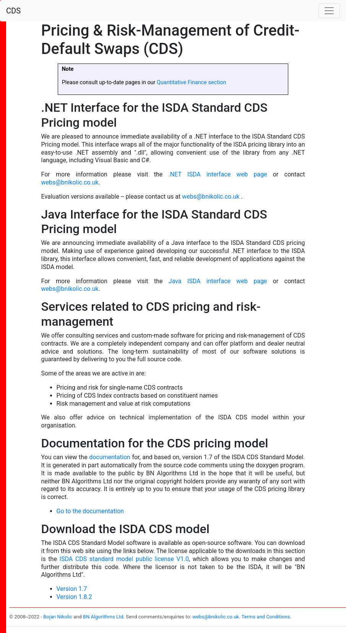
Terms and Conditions (266, 617)
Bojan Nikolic (57, 617)
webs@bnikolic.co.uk (70, 182)
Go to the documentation (90, 511)
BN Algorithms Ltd (103, 617)
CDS (13, 10)
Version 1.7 (72, 588)
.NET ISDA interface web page (218, 174)
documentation (109, 457)
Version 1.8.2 (74, 596)
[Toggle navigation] (329, 10)
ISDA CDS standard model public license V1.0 (124, 559)
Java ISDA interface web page (218, 281)
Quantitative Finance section (191, 82)
